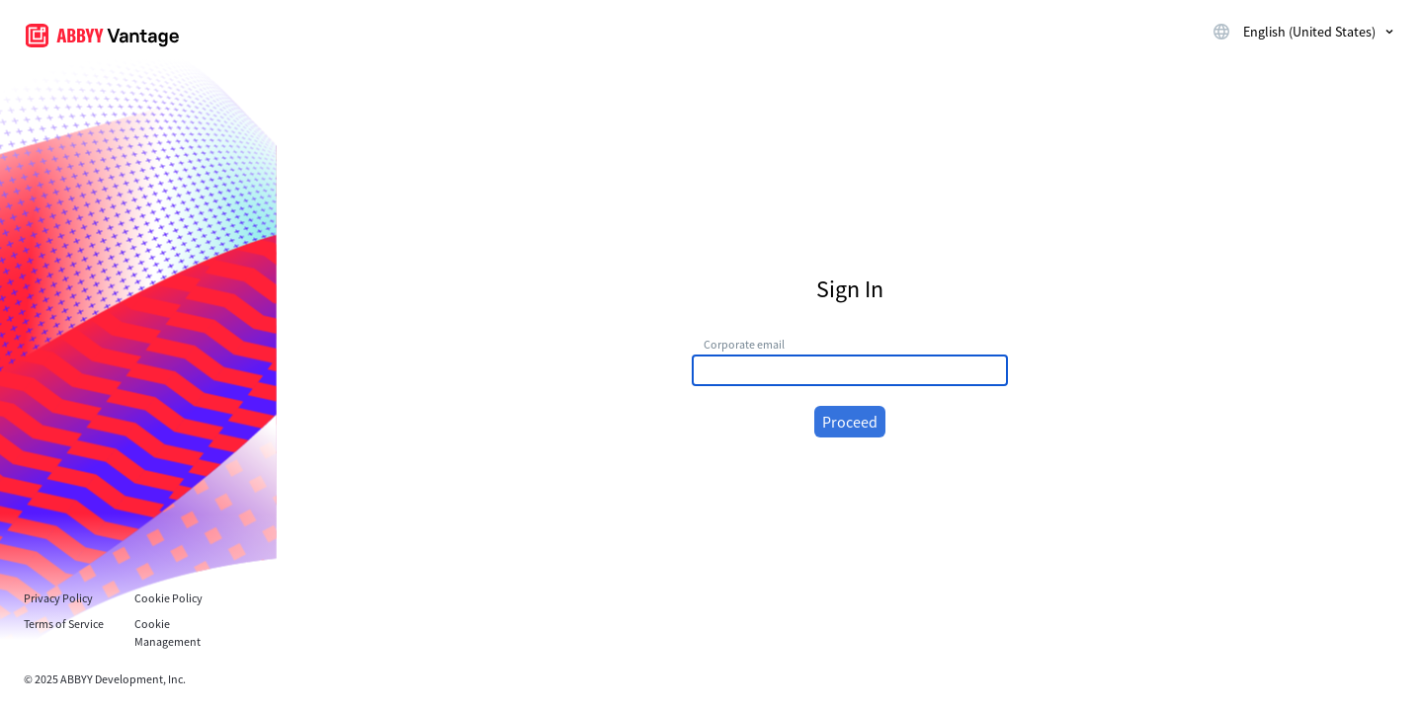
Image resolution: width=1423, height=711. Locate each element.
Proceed (849, 421)
